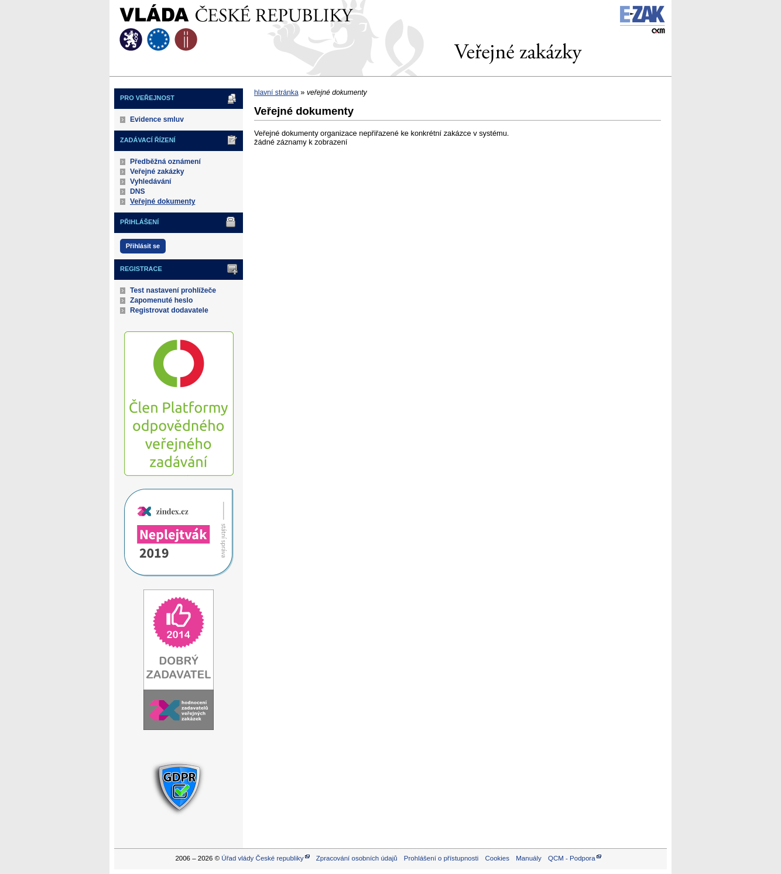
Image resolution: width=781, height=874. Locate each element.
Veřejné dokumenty (162, 201)
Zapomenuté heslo (161, 300)
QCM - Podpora (571, 858)
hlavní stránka (276, 92)
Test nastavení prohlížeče (173, 290)
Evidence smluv (157, 119)
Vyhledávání (151, 181)
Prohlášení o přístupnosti (441, 858)
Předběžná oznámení (165, 161)
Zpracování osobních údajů (357, 858)
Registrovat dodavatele (169, 310)
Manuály (529, 858)
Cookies (497, 858)
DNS (137, 191)
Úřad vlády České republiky (262, 858)
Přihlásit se (143, 245)
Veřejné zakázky (157, 171)
